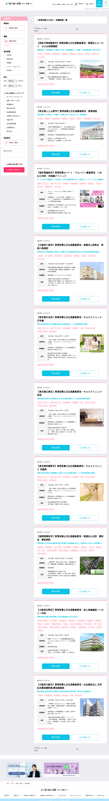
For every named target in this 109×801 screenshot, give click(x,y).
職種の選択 (12, 40)
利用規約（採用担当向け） (47, 794)
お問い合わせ (100, 794)
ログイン (106, 3)
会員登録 (99, 3)
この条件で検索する (14, 169)
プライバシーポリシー (76, 794)
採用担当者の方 (89, 794)
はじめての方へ (62, 794)
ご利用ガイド (79, 4)
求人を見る (56, 92)
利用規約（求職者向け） (30, 794)
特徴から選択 (13, 142)
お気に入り (90, 4)
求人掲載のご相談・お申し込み (61, 4)
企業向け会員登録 (17, 773)
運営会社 (7, 794)
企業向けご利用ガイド (16, 769)
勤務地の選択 (13, 27)
